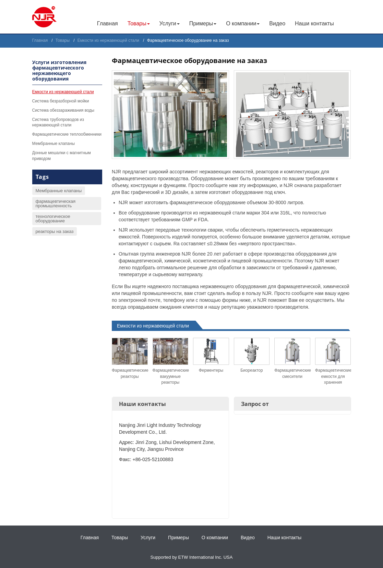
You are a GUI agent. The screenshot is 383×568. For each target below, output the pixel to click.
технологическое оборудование (53, 218)
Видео (277, 23)
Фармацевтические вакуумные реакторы (171, 376)
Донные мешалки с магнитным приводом (61, 155)
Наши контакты (314, 23)
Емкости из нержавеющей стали (108, 40)
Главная (107, 23)
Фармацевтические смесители (292, 373)
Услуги (148, 537)
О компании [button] (243, 23)
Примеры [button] (203, 23)
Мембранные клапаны (53, 143)
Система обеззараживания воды (63, 110)
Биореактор (251, 370)
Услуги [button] (169, 23)
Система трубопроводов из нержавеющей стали (58, 122)
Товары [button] (139, 23)
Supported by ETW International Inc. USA (192, 557)
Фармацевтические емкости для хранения (333, 376)
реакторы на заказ (55, 231)
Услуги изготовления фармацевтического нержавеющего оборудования (59, 70)
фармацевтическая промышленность (55, 203)
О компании (215, 537)
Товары (63, 40)
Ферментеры (211, 370)
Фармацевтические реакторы (130, 373)
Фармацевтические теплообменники (66, 134)
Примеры (178, 537)
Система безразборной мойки (60, 101)
